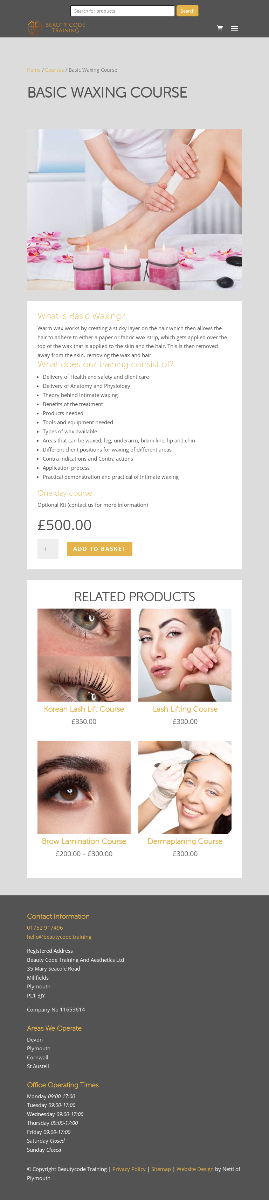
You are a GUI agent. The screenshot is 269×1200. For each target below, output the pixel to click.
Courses (54, 69)
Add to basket (99, 549)
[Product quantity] (47, 549)
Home (34, 69)
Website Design (195, 1168)
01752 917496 (45, 927)
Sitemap (161, 1168)
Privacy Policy (129, 1168)
